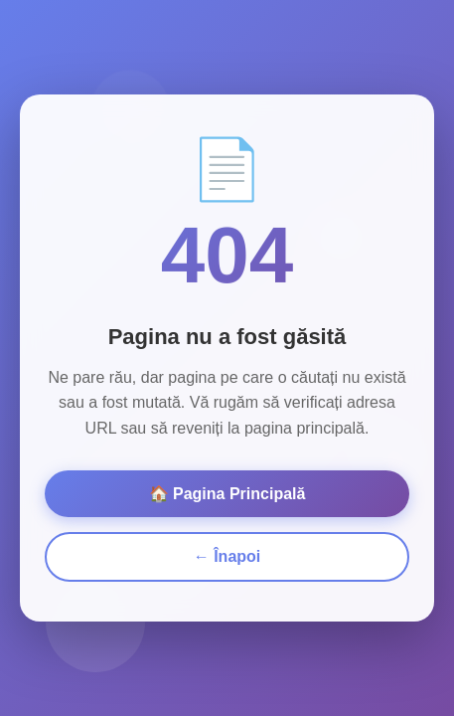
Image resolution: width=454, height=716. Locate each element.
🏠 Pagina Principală (227, 489)
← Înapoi (227, 552)
